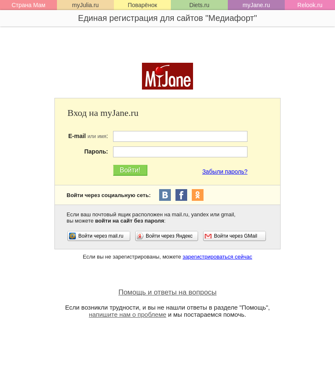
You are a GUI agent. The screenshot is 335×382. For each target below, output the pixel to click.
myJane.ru (256, 5)
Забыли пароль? (224, 171)
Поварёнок (142, 5)
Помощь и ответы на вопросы (168, 292)
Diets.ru (199, 5)
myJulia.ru (85, 5)
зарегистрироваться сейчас (217, 257)
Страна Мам (29, 5)
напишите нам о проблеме (127, 314)
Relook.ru (309, 5)
